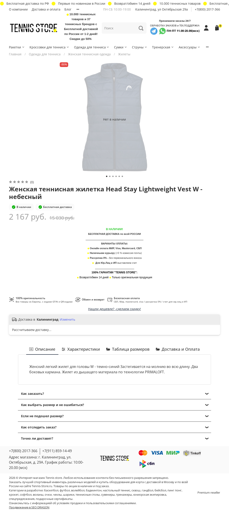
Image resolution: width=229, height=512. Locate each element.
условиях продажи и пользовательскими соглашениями (96, 503)
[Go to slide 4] (116, 176)
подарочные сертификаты (54, 499)
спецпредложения (21, 499)
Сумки (120, 47)
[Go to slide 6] (122, 176)
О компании (18, 9)
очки (48, 495)
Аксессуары (189, 47)
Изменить (67, 320)
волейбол (78, 490)
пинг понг (175, 490)
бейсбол (160, 490)
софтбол (26, 495)
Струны (139, 47)
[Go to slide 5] (119, 176)
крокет (14, 495)
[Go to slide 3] (113, 176)
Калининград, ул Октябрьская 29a (161, 9)
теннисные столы (88, 495)
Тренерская (163, 47)
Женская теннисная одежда (89, 54)
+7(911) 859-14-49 (57, 450)
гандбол (147, 490)
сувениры (108, 495)
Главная (15, 54)
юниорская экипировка (149, 495)
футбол (65, 490)
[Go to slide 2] (109, 176)
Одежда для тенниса (92, 47)
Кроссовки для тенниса (49, 47)
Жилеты (124, 54)
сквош (135, 490)
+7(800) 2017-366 (207, 9)
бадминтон (94, 490)
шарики (68, 495)
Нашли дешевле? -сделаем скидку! (114, 309)
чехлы (57, 495)
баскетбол (51, 490)
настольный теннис (116, 490)
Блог (67, 9)
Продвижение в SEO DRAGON (29, 507)
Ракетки (17, 47)
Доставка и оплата (46, 9)
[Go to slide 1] (106, 176)
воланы (38, 495)
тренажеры (124, 495)
